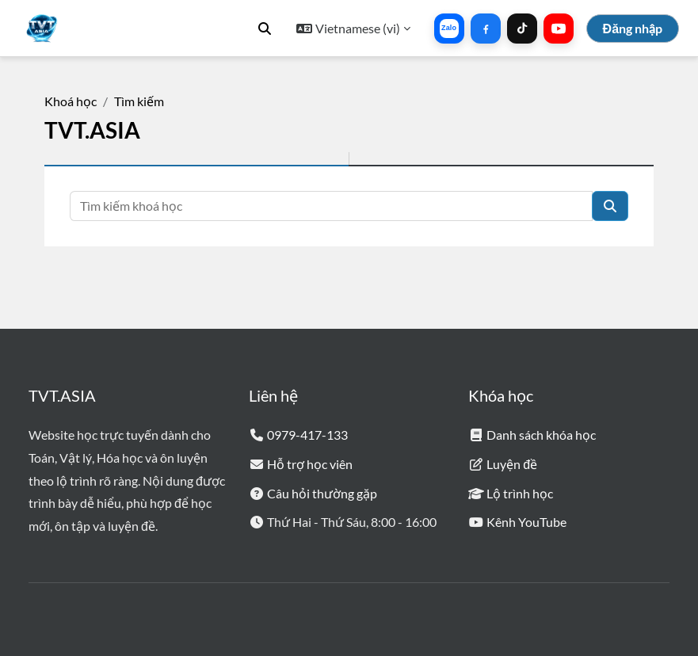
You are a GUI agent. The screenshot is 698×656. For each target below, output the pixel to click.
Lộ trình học (519, 493)
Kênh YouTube (526, 521)
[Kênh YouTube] (559, 28)
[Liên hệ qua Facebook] (486, 28)
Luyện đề (511, 463)
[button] (264, 28)
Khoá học (70, 101)
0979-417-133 (307, 434)
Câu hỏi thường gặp (322, 493)
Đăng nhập (632, 28)
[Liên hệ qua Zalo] (449, 28)
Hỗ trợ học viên (310, 463)
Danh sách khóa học (541, 434)
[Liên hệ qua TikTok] (522, 28)
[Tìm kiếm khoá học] (331, 206)
